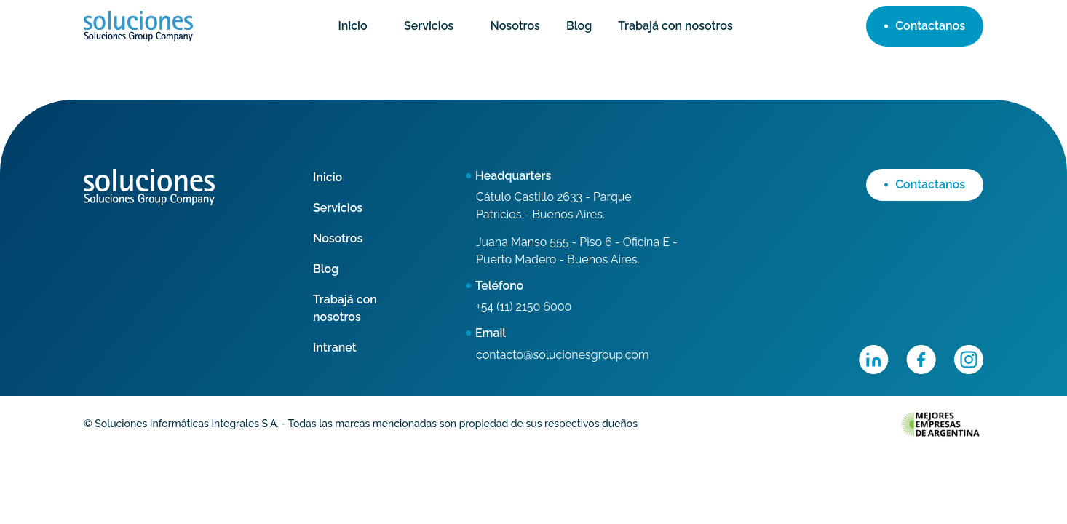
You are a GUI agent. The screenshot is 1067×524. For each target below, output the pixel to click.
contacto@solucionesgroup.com (562, 355)
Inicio (352, 26)
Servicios (428, 26)
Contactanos (924, 26)
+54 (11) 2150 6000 (523, 307)
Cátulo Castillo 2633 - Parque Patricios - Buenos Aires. (554, 205)
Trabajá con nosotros (675, 26)
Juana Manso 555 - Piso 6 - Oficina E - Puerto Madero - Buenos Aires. (577, 250)
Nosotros (515, 26)
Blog (579, 26)
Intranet (335, 347)
